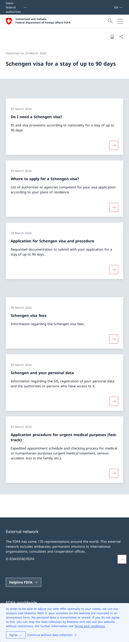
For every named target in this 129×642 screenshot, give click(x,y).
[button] (122, 559)
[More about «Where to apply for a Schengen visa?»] (113, 207)
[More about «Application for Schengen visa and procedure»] (113, 269)
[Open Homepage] (38, 21)
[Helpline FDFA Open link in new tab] (23, 582)
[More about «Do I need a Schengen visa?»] (113, 145)
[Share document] (121, 36)
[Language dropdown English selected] (118, 7)
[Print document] (112, 36)
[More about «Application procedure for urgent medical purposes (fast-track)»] (113, 473)
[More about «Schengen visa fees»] (113, 339)
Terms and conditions (90, 626)
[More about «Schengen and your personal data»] (113, 401)
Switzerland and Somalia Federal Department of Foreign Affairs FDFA (42, 21)
